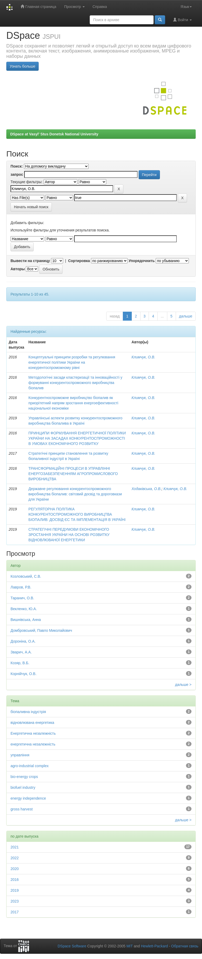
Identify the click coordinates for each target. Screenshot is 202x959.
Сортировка (79, 261)
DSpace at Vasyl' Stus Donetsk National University (54, 134)
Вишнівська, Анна (26, 620)
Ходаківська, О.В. (146, 489)
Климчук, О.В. (143, 357)
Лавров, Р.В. (21, 587)
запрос (17, 174)
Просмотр (74, 6)
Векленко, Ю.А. (24, 609)
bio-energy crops (24, 777)
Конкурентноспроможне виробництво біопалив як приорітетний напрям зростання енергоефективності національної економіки (73, 403)
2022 (15, 858)
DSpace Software (72, 946)
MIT (130, 946)
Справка (100, 6)
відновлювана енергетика (32, 722)
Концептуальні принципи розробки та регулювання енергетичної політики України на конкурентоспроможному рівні (71, 362)
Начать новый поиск (31, 207)
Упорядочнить (142, 261)
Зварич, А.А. (21, 652)
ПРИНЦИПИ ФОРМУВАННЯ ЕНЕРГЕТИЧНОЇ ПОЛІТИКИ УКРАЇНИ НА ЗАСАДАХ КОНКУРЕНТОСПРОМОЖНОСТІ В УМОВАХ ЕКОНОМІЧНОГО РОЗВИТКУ (77, 438)
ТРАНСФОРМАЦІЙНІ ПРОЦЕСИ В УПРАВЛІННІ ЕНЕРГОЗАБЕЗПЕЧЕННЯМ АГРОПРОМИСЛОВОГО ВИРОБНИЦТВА (73, 473)
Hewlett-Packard (154, 946)
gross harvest (22, 809)
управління (20, 755)
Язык (186, 6)
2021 (15, 847)
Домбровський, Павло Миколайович (41, 630)
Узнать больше (22, 66)
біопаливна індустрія (28, 712)
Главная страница (38, 6)
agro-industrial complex (30, 766)
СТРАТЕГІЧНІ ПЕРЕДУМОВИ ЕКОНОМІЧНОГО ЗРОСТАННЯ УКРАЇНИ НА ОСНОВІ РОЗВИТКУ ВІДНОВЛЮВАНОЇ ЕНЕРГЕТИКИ (68, 534)
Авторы (18, 269)
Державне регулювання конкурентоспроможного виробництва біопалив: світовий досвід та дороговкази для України (75, 494)
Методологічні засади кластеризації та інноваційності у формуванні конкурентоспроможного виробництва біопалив (75, 382)
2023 (15, 901)
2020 (15, 869)
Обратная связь (184, 946)
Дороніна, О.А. (23, 641)
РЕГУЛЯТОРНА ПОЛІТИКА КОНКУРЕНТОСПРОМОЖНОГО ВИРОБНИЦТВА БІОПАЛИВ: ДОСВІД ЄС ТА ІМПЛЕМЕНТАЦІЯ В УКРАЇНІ (76, 514)
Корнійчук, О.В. (24, 674)
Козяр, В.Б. (20, 663)
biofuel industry (23, 787)
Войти (182, 19)
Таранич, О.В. (22, 598)
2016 (15, 879)
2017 (15, 912)
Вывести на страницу (30, 261)
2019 (15, 890)
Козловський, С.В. (26, 576)
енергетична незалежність (33, 744)
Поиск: (17, 166)
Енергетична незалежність (33, 733)
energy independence (28, 798)
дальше (185, 316)
